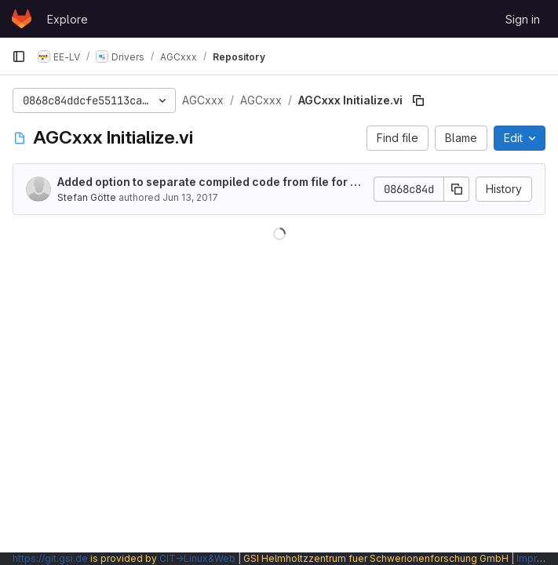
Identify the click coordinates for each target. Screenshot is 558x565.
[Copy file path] (418, 100)
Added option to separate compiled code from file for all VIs (210, 182)
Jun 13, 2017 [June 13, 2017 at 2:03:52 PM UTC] (190, 197)
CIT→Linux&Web (197, 558)
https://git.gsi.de (50, 558)
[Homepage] (22, 18)
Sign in (522, 19)
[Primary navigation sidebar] (18, 56)
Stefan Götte (86, 197)
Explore (67, 19)
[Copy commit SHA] (456, 189)
